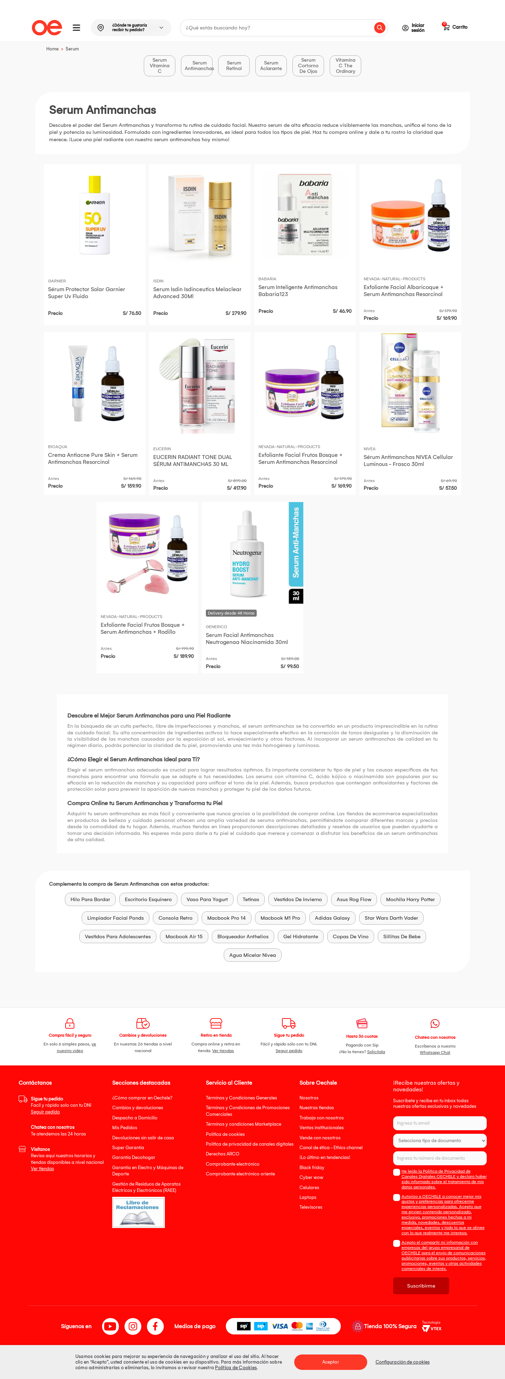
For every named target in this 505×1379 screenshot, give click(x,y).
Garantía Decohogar (133, 1157)
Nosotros (308, 1097)
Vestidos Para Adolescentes (118, 936)
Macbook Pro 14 (226, 918)
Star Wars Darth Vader (391, 918)
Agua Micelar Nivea (252, 955)
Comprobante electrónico (233, 1164)
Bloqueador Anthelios (243, 936)
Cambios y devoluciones (137, 1107)
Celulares (309, 1187)
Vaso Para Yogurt (207, 899)
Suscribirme (421, 1286)
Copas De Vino (351, 936)
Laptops (307, 1197)
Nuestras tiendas (316, 1107)
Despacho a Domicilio (134, 1117)
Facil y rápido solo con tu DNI (61, 1105)
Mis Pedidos (124, 1127)
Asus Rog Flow (354, 899)
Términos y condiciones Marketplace (243, 1124)
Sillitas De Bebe (401, 936)
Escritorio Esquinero (148, 899)
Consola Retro (176, 918)
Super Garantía (128, 1147)
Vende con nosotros (320, 1137)
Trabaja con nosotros (321, 1117)
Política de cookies (225, 1134)
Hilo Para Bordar (90, 899)
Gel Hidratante (300, 936)
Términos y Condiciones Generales (241, 1097)
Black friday (311, 1167)
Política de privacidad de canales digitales (250, 1144)
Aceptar (330, 1362)
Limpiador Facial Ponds (115, 918)
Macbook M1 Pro (280, 918)
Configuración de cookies (403, 1362)
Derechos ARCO (222, 1154)
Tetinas (251, 899)
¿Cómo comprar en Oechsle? (142, 1097)
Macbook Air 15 (184, 936)
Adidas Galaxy (332, 918)
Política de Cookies (236, 1367)
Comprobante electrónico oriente (240, 1173)
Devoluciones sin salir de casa (143, 1137)
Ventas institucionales (321, 1127)
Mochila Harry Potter (410, 899)
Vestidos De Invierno (298, 899)
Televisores (310, 1207)
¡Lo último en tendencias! (324, 1157)
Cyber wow (311, 1177)
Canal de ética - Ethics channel (331, 1147)
